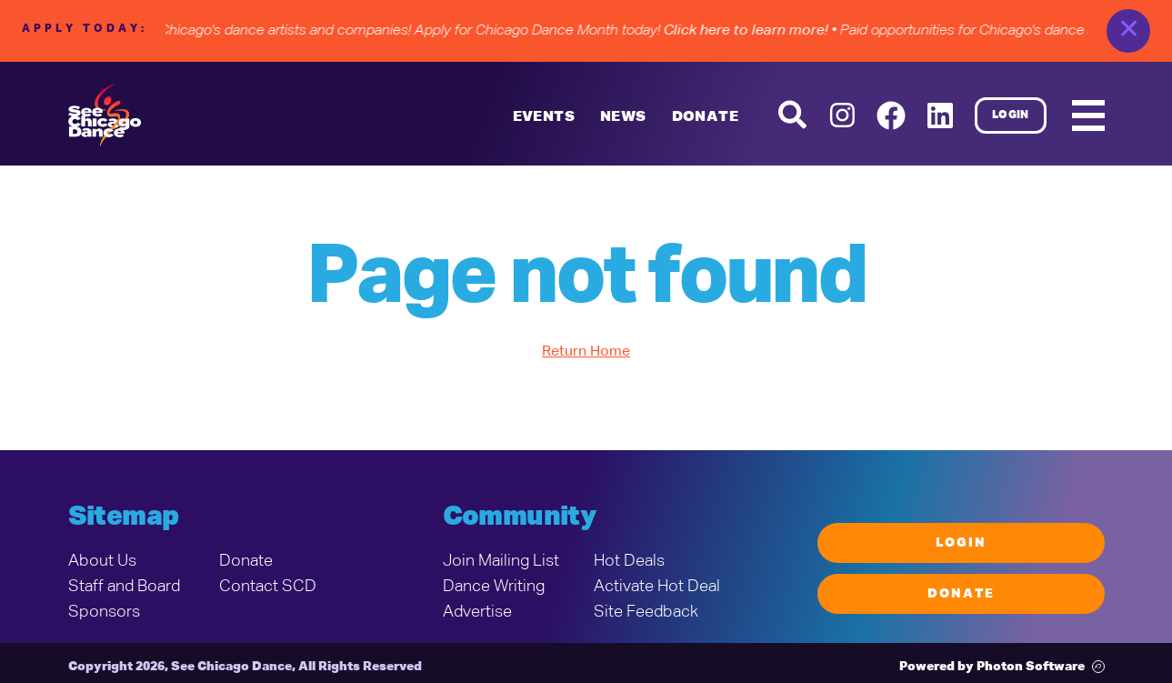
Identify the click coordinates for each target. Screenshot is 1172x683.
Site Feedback (646, 612)
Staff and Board (124, 586)
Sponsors (104, 612)
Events (544, 117)
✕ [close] (1128, 31)
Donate (246, 561)
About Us (102, 561)
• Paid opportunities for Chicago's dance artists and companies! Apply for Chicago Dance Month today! (424, 31)
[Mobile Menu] (1088, 115)
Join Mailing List (501, 561)
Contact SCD (267, 586)
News (623, 117)
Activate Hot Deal (657, 586)
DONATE (705, 117)
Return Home (586, 352)
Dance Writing (494, 586)
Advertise (477, 612)
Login (1010, 115)
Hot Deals (629, 561)
